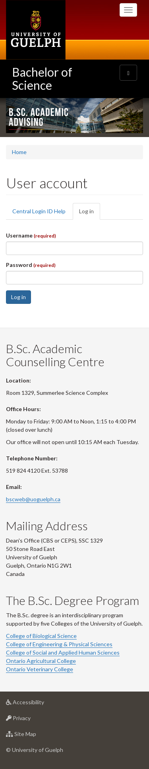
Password (31, 264)
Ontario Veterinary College (39, 669)
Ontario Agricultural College (41, 660)
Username (31, 235)
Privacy (31, 720)
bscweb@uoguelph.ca (33, 499)
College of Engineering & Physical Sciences (59, 644)
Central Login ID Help (39, 211)
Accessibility (37, 704)
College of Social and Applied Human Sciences (63, 652)
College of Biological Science (41, 635)
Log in (89, 213)
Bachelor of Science (42, 78)
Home (19, 152)
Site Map (33, 736)
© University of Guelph (34, 749)
